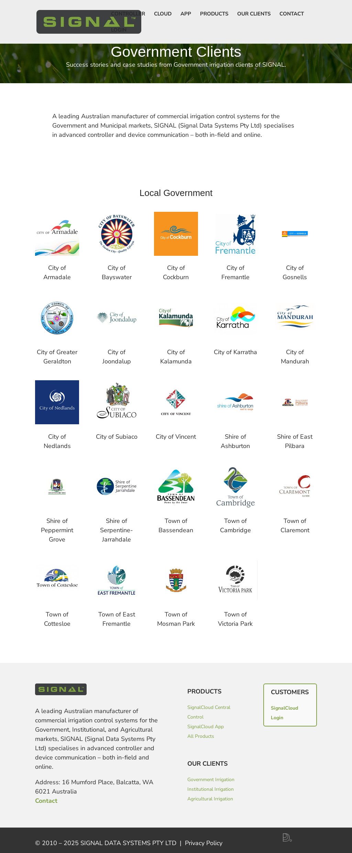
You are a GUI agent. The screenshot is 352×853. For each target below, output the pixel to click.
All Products (200, 736)
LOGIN (118, 30)
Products (214, 14)
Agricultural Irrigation (210, 799)
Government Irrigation (210, 779)
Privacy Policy (203, 843)
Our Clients (254, 14)
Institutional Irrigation (210, 789)
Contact (291, 14)
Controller (128, 14)
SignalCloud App (205, 726)
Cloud (163, 14)
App (185, 14)
